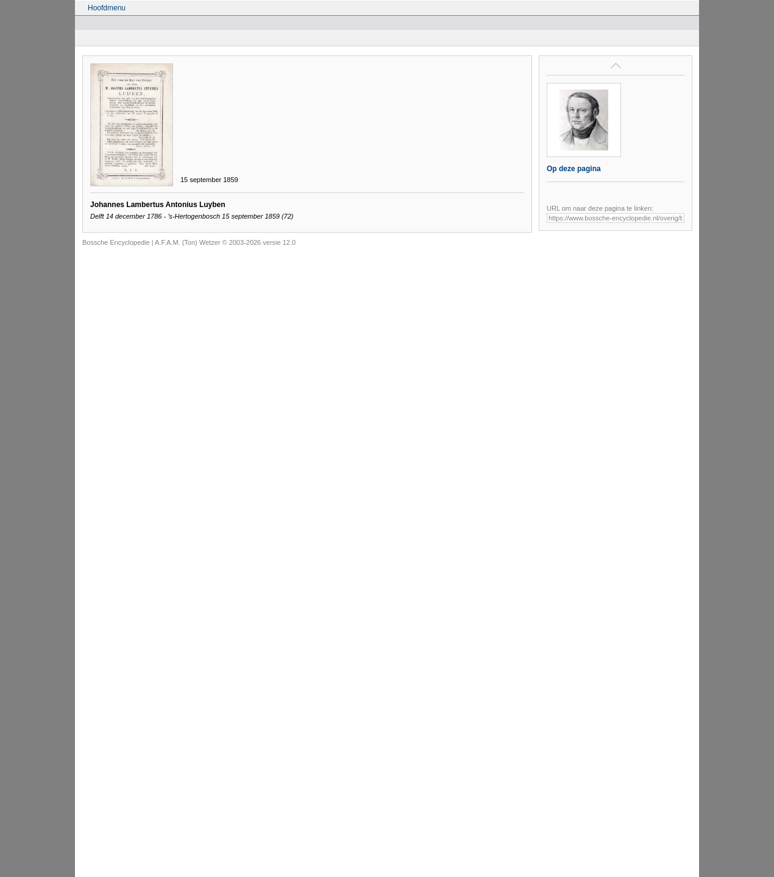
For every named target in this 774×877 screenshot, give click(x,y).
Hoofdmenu (107, 8)
